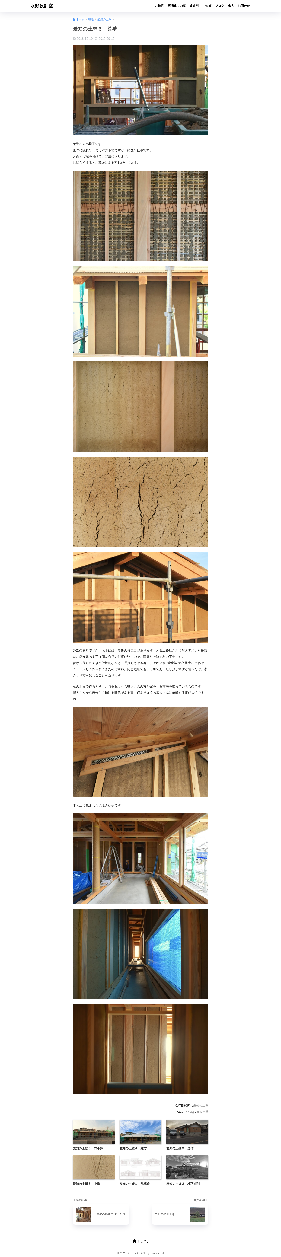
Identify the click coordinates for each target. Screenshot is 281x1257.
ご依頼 (206, 5)
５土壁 (203, 1112)
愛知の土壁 (200, 1105)
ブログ (219, 5)
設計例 (194, 5)
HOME (140, 1241)
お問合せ (244, 5)
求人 (231, 5)
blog (190, 1112)
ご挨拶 (159, 5)
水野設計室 (41, 5)
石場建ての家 (177, 5)
